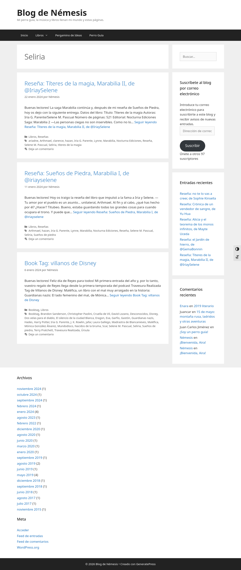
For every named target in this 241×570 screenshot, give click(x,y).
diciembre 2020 (28, 429)
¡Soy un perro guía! (194, 332)
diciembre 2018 (28, 480)
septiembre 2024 (29, 400)
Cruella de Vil (101, 314)
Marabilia (109, 140)
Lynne (98, 140)
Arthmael (46, 140)
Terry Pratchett (43, 330)
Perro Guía (96, 35)
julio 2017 (24, 503)
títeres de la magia (69, 145)
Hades (28, 322)
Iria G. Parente (83, 140)
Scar (105, 326)
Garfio (116, 318)
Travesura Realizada (67, 330)
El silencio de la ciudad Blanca (75, 318)
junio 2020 (25, 440)
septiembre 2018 (29, 486)
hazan (69, 140)
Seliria (52, 145)
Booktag (34, 310)
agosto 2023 (26, 417)
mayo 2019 (25, 475)
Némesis (186, 337)
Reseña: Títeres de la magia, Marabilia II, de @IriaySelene (79, 86)
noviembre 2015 (29, 509)
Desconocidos (139, 314)
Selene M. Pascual (35, 145)
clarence (58, 140)
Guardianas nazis (142, 318)
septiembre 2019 (29, 457)
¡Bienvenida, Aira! (193, 342)
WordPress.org (28, 547)
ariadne (33, 140)
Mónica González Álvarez (40, 326)
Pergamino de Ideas (68, 35)
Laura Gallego (101, 322)
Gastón (125, 318)
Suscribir (192, 145)
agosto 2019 (26, 463)
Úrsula (85, 330)
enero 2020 (25, 452)
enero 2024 (25, 411)
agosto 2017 (26, 498)
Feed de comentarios (32, 541)
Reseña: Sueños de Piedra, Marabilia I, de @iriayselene (76, 176)
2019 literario (204, 306)
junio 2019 (25, 469)
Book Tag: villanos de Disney (60, 263)
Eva (108, 318)
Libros (43, 35)
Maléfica (152, 322)
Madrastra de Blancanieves (129, 322)
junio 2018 (25, 492)
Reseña (147, 140)
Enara (184, 306)
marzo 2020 (26, 446)
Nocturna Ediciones (129, 140)
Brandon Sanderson (53, 314)
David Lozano (120, 314)
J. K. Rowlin (77, 322)
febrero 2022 (26, 423)
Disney (153, 314)
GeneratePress (146, 564)
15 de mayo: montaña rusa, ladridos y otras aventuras (197, 316)
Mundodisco (65, 326)
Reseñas (43, 137)
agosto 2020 (26, 434)
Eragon (99, 318)
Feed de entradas (30, 536)
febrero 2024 (26, 406)
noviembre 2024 (29, 389)
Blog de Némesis (52, 12)
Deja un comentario (41, 149)
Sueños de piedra (45, 235)
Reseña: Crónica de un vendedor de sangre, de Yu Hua (197, 209)
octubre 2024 (27, 394)
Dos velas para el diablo (39, 318)
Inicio (24, 35)
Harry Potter (41, 322)
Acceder (23, 530)
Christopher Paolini (80, 314)
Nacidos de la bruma (88, 326)
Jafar (88, 322)
